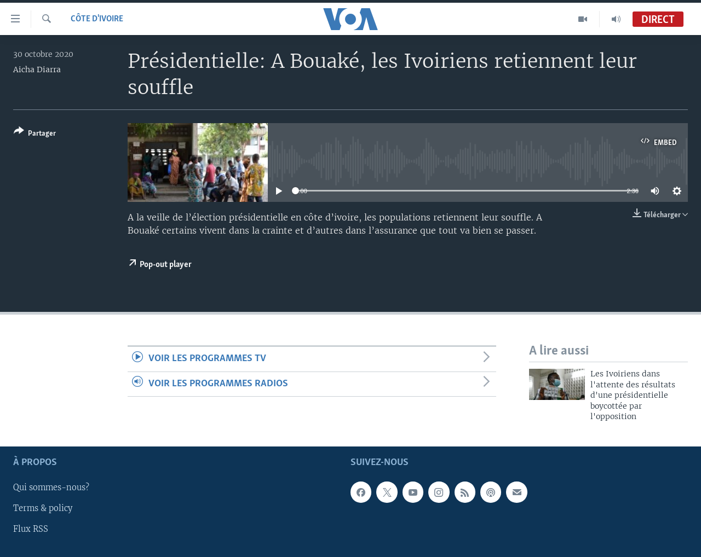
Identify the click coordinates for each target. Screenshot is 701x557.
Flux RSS (30, 529)
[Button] (35, 134)
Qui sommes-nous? (51, 487)
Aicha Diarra (37, 69)
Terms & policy (42, 508)
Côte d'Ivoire (97, 19)
